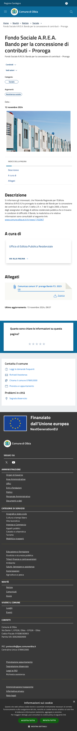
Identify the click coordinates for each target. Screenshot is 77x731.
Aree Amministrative (15, 479)
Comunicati (11, 591)
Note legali (11, 695)
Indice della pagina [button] (17, 161)
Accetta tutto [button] (28, 720)
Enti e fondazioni (14, 487)
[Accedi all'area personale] (66, 3)
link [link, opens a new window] (64, 715)
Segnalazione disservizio (17, 666)
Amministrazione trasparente (19, 686)
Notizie (25, 23)
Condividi (11, 64)
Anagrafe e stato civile (16, 513)
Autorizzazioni (12, 571)
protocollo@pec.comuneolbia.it (21, 646)
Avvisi (9, 596)
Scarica (59, 295)
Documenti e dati (14, 500)
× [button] (74, 702)
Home (6, 23)
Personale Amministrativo (18, 496)
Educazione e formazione (17, 551)
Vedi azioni (12, 70)
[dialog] (38, 715)
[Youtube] (13, 462)
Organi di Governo (14, 474)
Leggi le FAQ (12, 670)
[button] (38, 726)
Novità (16, 23)
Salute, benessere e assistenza (20, 566)
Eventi (9, 612)
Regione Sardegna (12, 3)
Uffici (8, 483)
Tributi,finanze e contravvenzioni (21, 559)
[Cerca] (71, 11)
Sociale (35, 23)
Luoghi (9, 608)
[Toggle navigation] (5, 11)
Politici (9, 492)
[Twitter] (6, 462)
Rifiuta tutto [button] (49, 720)
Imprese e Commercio (16, 524)
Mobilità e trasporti (15, 538)
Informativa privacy (15, 691)
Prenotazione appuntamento (19, 662)
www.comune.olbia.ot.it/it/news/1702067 (24, 219)
